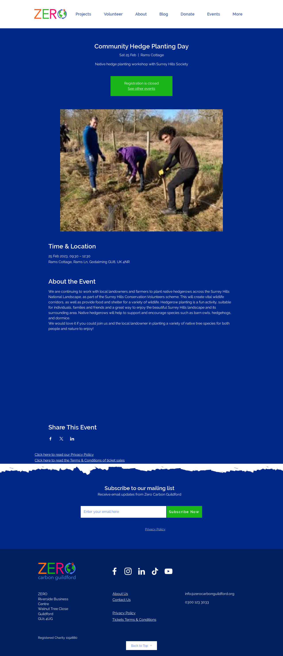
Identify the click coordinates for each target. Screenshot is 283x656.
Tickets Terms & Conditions (134, 620)
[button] (83, 14)
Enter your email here (98, 501)
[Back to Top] (141, 645)
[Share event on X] (61, 439)
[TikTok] (155, 571)
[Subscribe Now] (184, 512)
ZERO (42, 594)
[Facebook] (114, 571)
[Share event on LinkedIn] (72, 439)
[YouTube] (168, 571)
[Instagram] (128, 571)
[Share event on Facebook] (50, 439)
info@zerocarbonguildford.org (209, 594)
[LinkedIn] (141, 571)
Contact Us (122, 600)
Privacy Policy (124, 613)
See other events (141, 89)
